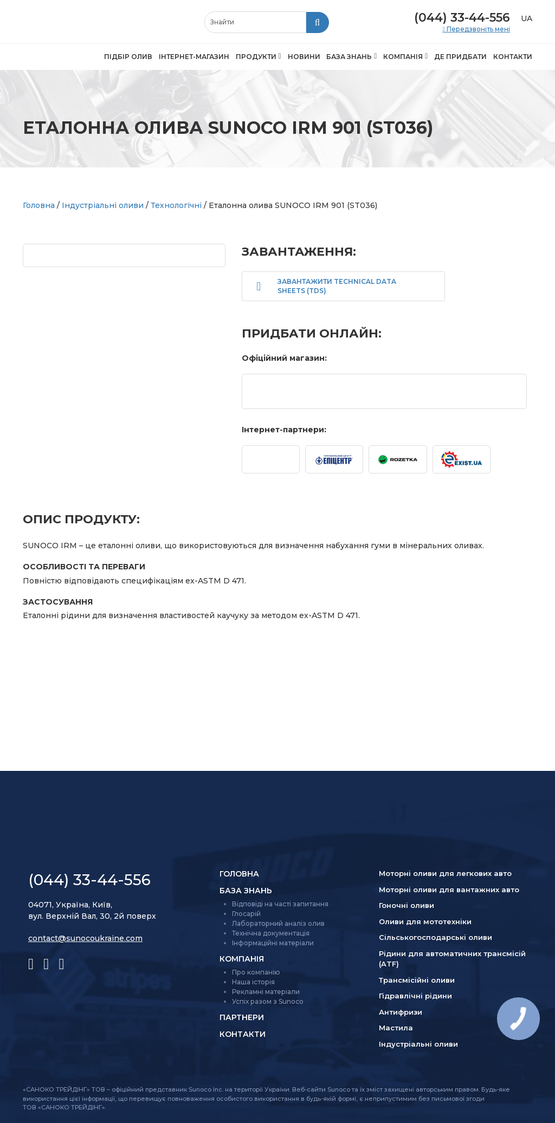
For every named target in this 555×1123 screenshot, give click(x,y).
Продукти (256, 57)
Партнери (242, 1017)
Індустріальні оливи (103, 205)
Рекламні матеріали (266, 992)
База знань (349, 57)
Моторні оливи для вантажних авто (449, 889)
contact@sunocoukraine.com (85, 938)
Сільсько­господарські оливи (435, 937)
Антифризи (400, 1012)
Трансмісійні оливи (417, 980)
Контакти (512, 57)
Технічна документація (270, 933)
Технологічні (176, 205)
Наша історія (253, 982)
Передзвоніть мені (477, 29)
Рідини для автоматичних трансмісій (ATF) (452, 959)
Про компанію (256, 972)
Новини (304, 57)
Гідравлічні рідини (415, 995)
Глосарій (246, 914)
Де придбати (460, 57)
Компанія (403, 57)
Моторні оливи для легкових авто (445, 873)
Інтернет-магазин (194, 57)
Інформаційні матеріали (273, 943)
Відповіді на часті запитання (280, 904)
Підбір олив (128, 57)
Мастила (396, 1027)
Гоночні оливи (406, 905)
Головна (39, 205)
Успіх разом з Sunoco (268, 1001)
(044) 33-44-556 (462, 17)
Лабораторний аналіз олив (278, 923)
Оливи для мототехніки (425, 921)
